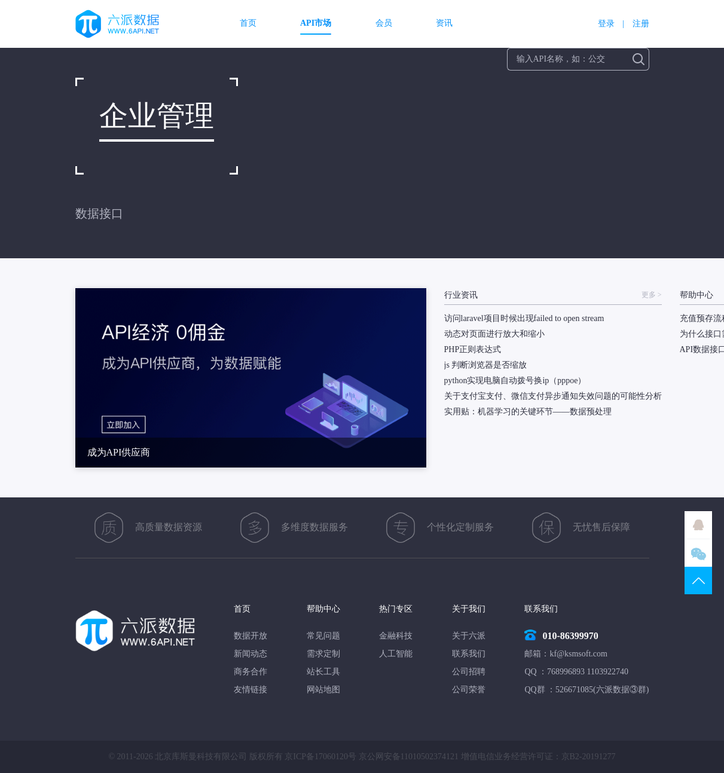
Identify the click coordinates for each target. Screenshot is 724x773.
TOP (698, 580)
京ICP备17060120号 (320, 756)
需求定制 (323, 653)
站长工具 (323, 671)
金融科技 (396, 635)
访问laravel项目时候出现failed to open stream (524, 318)
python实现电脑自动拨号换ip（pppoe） (515, 380)
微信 (698, 553)
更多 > (651, 295)
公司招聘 (468, 671)
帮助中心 (323, 608)
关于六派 (468, 635)
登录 (606, 23)
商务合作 (250, 671)
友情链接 (250, 689)
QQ (698, 525)
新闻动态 (250, 653)
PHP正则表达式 (473, 349)
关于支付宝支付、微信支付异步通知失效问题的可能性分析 (553, 396)
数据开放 (250, 635)
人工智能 (396, 653)
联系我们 (468, 653)
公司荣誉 (468, 689)
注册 (641, 23)
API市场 (315, 23)
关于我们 (468, 608)
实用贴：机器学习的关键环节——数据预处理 (528, 411)
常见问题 (323, 635)
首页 (248, 23)
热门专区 (396, 608)
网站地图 (323, 689)
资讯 (444, 23)
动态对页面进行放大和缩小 (494, 333)
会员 (383, 23)
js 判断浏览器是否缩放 (485, 364)
